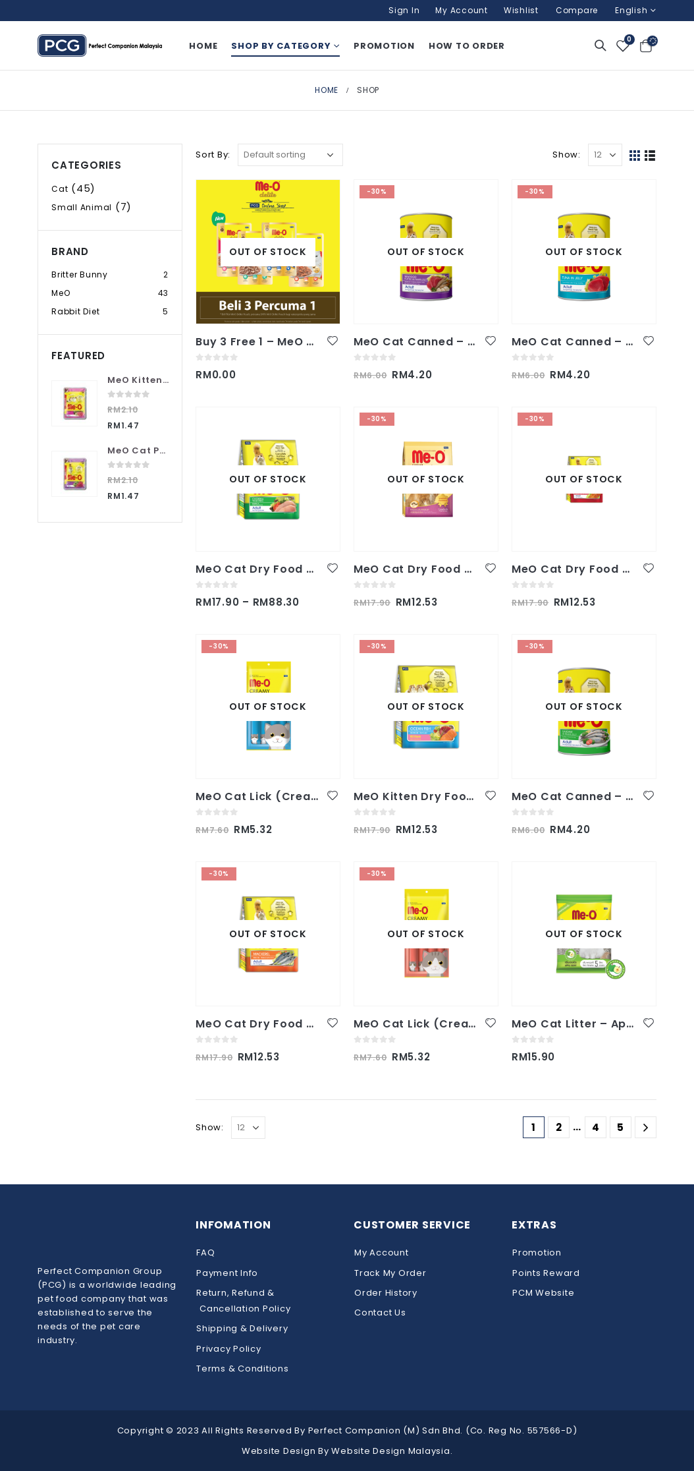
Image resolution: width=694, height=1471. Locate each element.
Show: (566, 154)
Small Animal (81, 207)
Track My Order (390, 1273)
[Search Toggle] (600, 45)
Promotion (384, 46)
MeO (60, 293)
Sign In (403, 10)
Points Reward (546, 1273)
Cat (59, 188)
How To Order (467, 46)
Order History (385, 1292)
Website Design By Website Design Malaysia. (347, 1451)
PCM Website (543, 1292)
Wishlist (521, 10)
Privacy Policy (228, 1348)
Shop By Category (281, 46)
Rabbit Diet (75, 311)
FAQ (205, 1252)
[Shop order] (290, 155)
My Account (461, 10)
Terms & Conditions (242, 1368)
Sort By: (213, 154)
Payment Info (227, 1273)
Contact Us (380, 1312)
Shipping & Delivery (242, 1328)
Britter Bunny (79, 274)
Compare (577, 10)
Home (203, 46)
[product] (268, 252)
